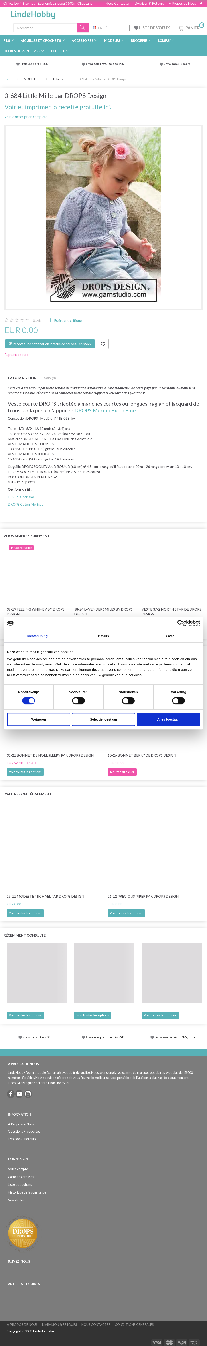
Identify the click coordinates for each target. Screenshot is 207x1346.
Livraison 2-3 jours (177, 64)
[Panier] (191, 27)
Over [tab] (170, 636)
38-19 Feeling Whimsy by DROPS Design (36, 611)
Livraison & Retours (149, 3)
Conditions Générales (134, 1324)
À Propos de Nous (182, 3)
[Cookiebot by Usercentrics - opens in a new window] (180, 623)
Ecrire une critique (67, 320)
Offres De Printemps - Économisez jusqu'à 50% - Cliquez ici (48, 3)
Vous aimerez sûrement (27, 535)
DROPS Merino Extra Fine (105, 410)
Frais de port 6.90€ (36, 1037)
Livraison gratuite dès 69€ (105, 64)
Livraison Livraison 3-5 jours (175, 1037)
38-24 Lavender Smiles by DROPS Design (103, 611)
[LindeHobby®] (33, 13)
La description (22, 378)
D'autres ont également (27, 794)
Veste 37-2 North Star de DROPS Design (171, 611)
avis (37, 320)
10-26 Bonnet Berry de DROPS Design (142, 755)
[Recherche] (83, 28)
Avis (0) (49, 378)
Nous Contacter (117, 3)
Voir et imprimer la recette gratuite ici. (57, 107)
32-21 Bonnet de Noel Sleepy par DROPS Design (50, 755)
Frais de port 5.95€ (34, 64)
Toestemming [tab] (37, 636)
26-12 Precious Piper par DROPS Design (143, 896)
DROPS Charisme (21, 497)
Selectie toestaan (103, 719)
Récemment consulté (25, 935)
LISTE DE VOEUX (152, 27)
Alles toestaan (168, 719)
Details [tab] (103, 636)
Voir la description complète (25, 116)
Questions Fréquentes (24, 1131)
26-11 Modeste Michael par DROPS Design (45, 896)
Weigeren (38, 719)
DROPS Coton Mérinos (25, 504)
